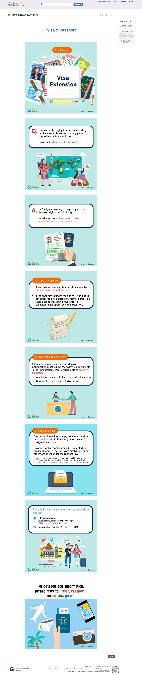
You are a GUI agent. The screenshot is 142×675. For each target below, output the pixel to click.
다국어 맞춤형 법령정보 (126, 38)
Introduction (99, 667)
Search (107, 667)
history (126, 33)
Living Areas (123, 21)
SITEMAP (130, 1)
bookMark (126, 26)
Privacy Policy (88, 667)
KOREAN (123, 1)
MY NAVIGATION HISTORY (105, 1)
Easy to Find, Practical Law (18, 4)
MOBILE (116, 1)
